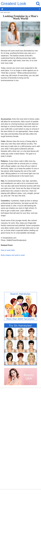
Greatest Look (13, 3)
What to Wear (7, 12)
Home (2, 12)
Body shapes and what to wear (13, 255)
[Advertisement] (20, 99)
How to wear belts (8, 250)
